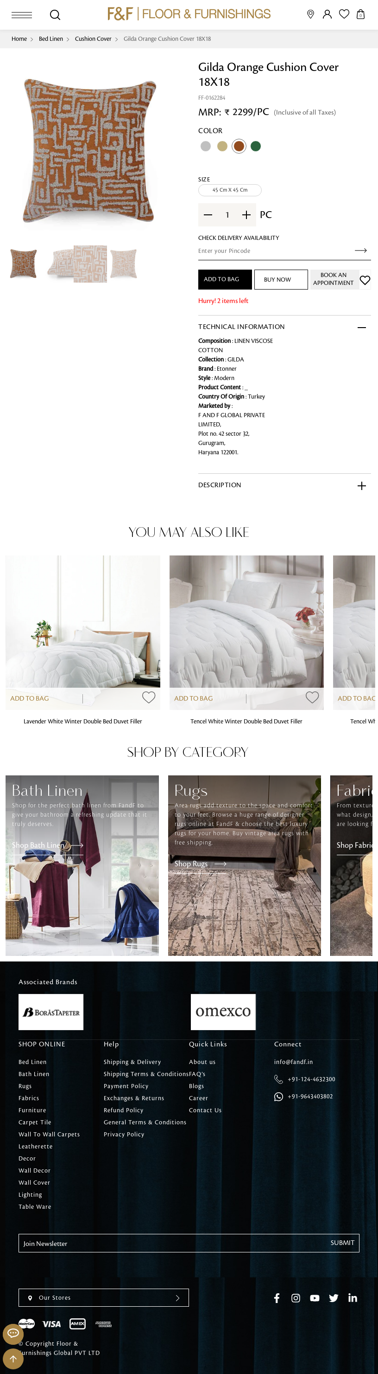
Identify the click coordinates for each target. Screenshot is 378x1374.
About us (202, 1062)
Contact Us (205, 1110)
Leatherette (36, 1146)
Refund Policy (124, 1110)
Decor (27, 1158)
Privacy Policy (124, 1134)
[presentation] (89, 1270)
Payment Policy (126, 1086)
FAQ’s (197, 1074)
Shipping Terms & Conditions (146, 1074)
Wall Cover (34, 1183)
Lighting (30, 1195)
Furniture (32, 1110)
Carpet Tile (35, 1122)
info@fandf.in (293, 1062)
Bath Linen (34, 1074)
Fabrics (29, 1098)
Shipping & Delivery (132, 1062)
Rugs (25, 1086)
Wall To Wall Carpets (49, 1134)
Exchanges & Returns (134, 1098)
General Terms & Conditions (145, 1122)
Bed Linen (51, 39)
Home (19, 39)
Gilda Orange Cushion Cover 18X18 (167, 39)
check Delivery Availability (238, 238)
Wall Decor (35, 1171)
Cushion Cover (93, 39)
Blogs (196, 1086)
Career (198, 1098)
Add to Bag (29, 699)
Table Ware (35, 1207)
